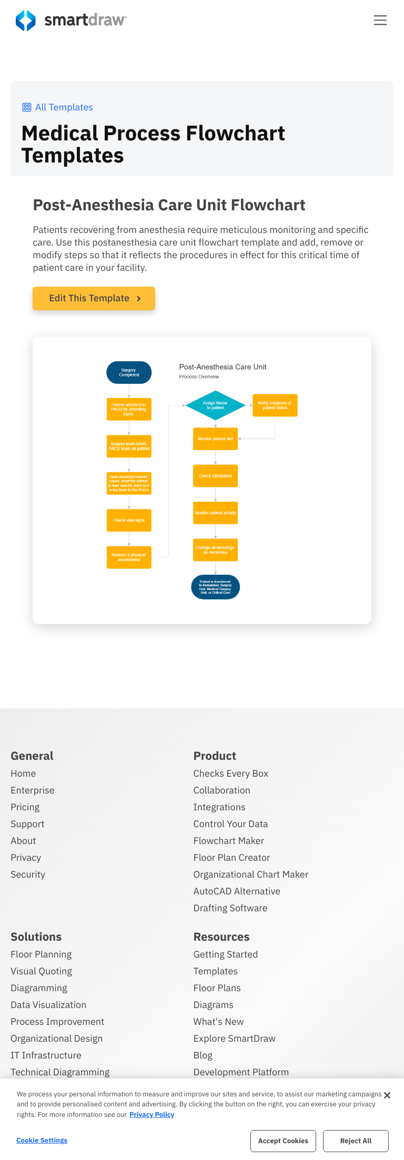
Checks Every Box (231, 773)
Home (23, 773)
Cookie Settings (41, 1140)
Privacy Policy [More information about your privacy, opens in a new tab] (151, 1114)
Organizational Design (57, 1038)
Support (28, 824)
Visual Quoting (41, 971)
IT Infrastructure (46, 1055)
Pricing (25, 807)
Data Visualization (48, 1005)
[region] (202, 1119)
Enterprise (33, 790)
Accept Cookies (283, 1140)
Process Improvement (57, 1021)
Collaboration (222, 790)
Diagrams (214, 1005)
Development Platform (241, 1072)
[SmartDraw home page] (71, 21)
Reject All (356, 1140)
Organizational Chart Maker (251, 874)
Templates (216, 971)
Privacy (26, 857)
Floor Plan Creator (232, 857)
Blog (203, 1055)
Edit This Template (89, 298)
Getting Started (226, 954)
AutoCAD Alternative (237, 891)
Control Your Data (231, 824)
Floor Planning (41, 954)
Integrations (220, 807)
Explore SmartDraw (235, 1038)
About (23, 841)
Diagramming (39, 988)
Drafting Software (231, 908)
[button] (380, 20)
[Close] (387, 1095)
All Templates (57, 107)
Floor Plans (217, 988)
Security (28, 874)
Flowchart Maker (229, 841)
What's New (219, 1021)
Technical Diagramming (60, 1072)
